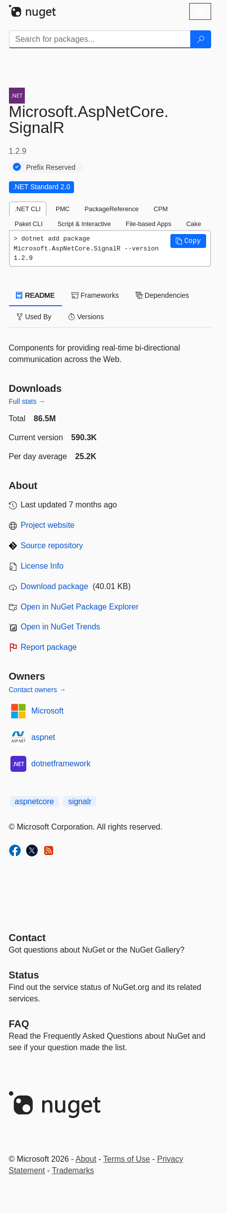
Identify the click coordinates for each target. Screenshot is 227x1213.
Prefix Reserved (51, 167)
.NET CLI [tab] (28, 209)
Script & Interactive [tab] (84, 224)
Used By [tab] (34, 317)
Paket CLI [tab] (29, 224)
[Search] (200, 39)
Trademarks (73, 1170)
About (86, 1159)
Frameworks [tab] (95, 295)
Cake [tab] (193, 224)
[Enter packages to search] (100, 39)
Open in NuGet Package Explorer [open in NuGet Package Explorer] (80, 607)
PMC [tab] (63, 209)
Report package (49, 647)
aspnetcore (34, 801)
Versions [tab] (86, 317)
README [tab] (35, 295)
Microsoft (47, 711)
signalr (79, 801)
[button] (188, 241)
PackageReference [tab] (111, 209)
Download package (54, 586)
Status (24, 975)
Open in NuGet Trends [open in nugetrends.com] (60, 626)
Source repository (52, 545)
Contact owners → (37, 690)
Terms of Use (126, 1159)
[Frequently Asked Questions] (19, 1023)
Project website (48, 525)
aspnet (43, 737)
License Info (42, 566)
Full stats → (27, 401)
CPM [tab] (160, 209)
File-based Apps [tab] (148, 224)
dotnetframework (60, 763)
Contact (27, 937)
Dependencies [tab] (162, 295)
